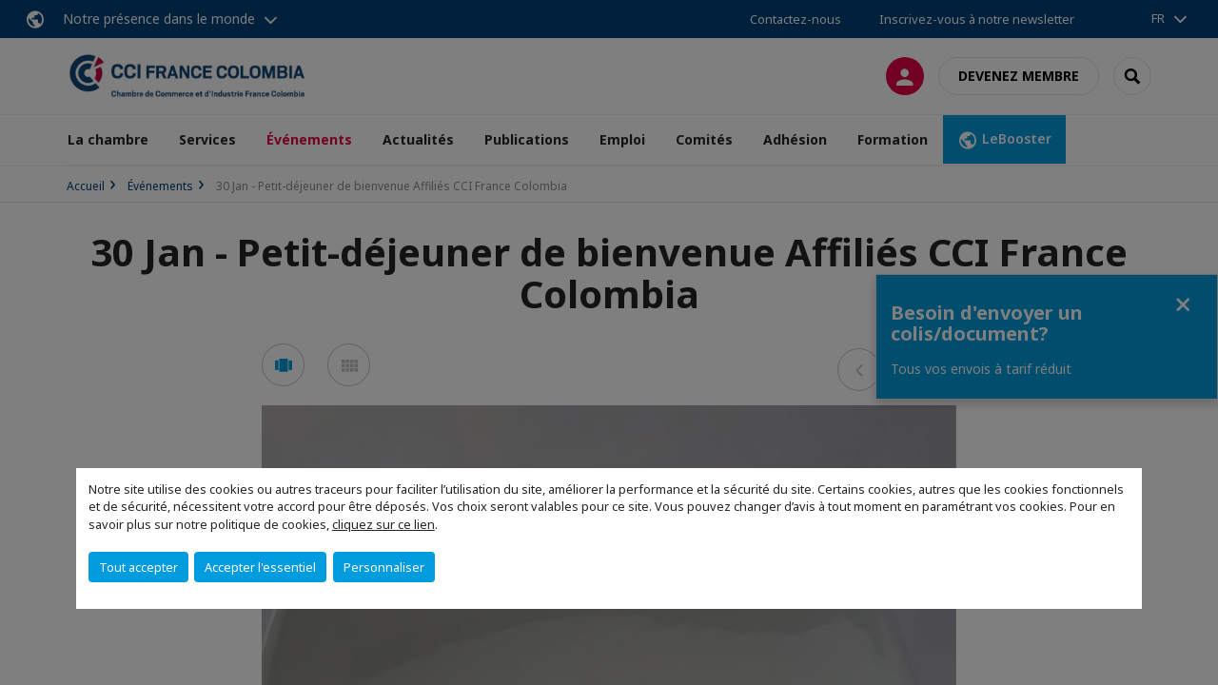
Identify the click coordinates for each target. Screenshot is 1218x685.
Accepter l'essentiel (260, 567)
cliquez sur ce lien (383, 524)
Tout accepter (138, 567)
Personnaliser (384, 567)
